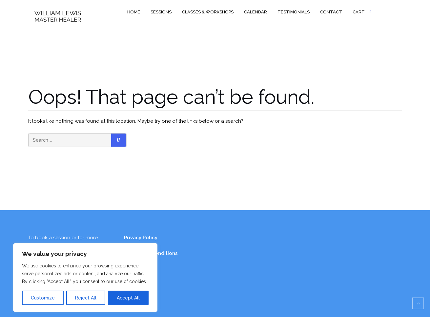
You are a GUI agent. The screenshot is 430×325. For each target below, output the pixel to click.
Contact (331, 11)
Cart (359, 11)
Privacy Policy (140, 238)
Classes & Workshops (208, 11)
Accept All (128, 297)
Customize (43, 297)
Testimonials (293, 11)
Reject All (85, 297)
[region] (85, 277)
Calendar (255, 11)
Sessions (161, 11)
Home (133, 11)
